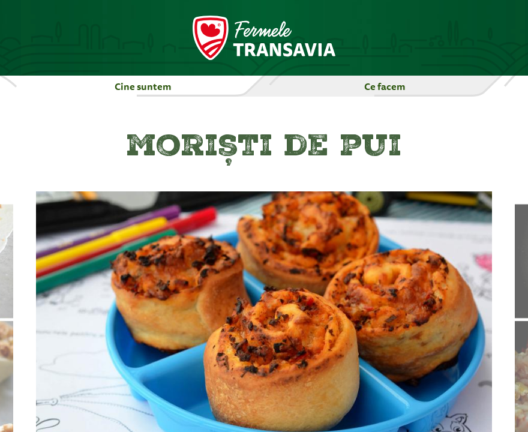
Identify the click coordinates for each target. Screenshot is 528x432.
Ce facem (385, 86)
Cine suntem (143, 86)
